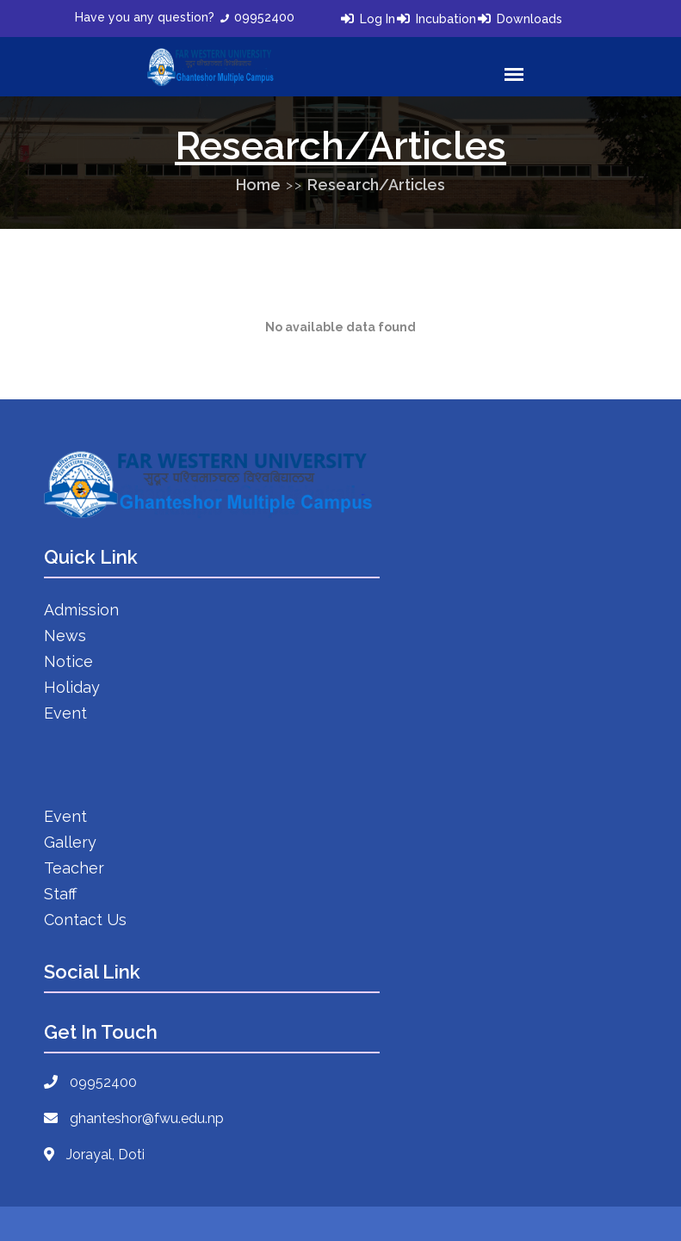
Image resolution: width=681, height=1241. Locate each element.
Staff (60, 894)
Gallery (70, 842)
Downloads (529, 19)
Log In (377, 19)
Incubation (446, 19)
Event (65, 713)
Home (258, 185)
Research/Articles (376, 185)
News (65, 636)
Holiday (72, 687)
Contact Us (85, 920)
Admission (81, 610)
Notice (68, 661)
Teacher (74, 868)
